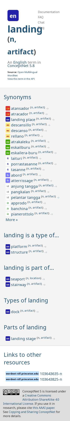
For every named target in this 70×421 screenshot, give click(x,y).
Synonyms (17, 97)
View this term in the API (21, 78)
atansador (20, 108)
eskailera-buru (24, 152)
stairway (19, 284)
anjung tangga (25, 186)
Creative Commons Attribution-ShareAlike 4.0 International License (31, 399)
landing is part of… (29, 267)
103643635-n (51, 373)
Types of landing (26, 300)
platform (19, 246)
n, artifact (37, 107)
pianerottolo (23, 214)
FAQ (40, 17)
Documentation (49, 12)
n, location (33, 278)
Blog (41, 28)
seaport (18, 279)
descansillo (21, 125)
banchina (20, 208)
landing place (23, 119)
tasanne (18, 169)
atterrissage (22, 180)
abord (17, 175)
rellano (18, 136)
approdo (19, 203)
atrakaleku (21, 141)
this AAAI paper (43, 408)
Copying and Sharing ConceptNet (32, 412)
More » (12, 219)
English (20, 62)
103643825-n (51, 379)
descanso (20, 130)
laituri (17, 158)
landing (25, 29)
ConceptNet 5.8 (21, 65)
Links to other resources (22, 358)
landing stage (24, 338)
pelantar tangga (26, 197)
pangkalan (21, 191)
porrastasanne (24, 164)
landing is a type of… (31, 235)
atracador (20, 113)
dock (15, 311)
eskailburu (21, 147)
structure (20, 252)
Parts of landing (25, 327)
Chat (41, 22)
